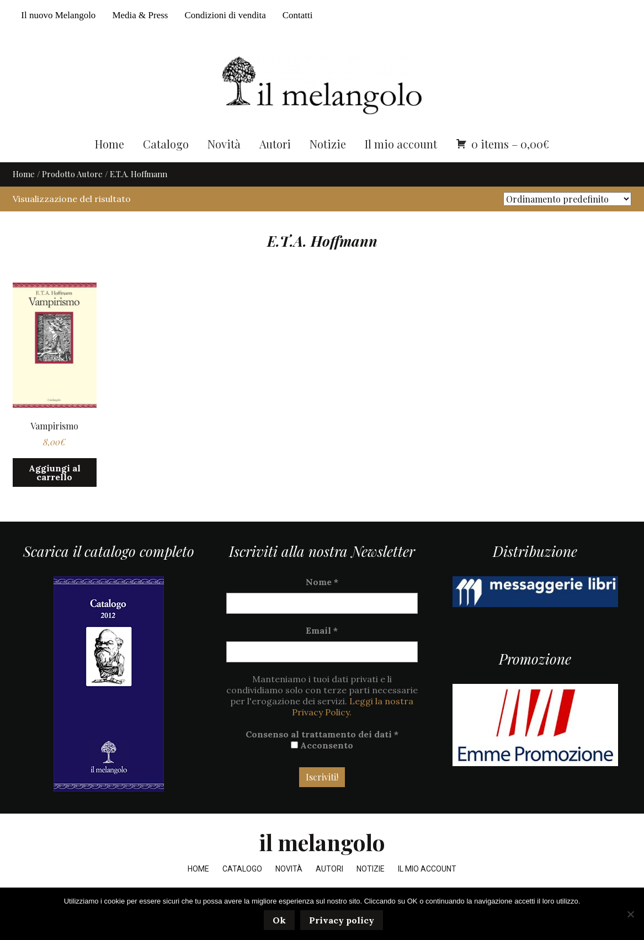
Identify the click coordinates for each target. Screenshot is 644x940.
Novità (224, 164)
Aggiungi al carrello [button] (55, 493)
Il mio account (401, 164)
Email (322, 650)
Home (109, 164)
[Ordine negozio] (567, 219)
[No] (630, 914)
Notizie (328, 164)
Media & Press (140, 15)
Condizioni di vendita (224, 15)
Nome (322, 602)
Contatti (298, 15)
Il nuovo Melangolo (58, 15)
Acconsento (322, 765)
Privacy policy (343, 921)
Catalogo (166, 164)
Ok (281, 921)
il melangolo (322, 862)
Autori (275, 164)
